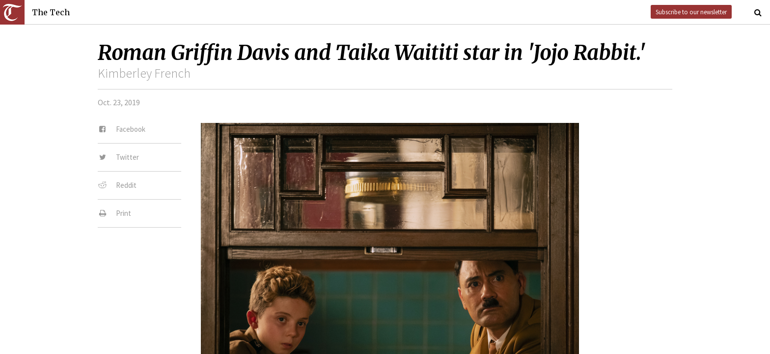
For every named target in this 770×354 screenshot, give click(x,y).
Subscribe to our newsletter (691, 12)
